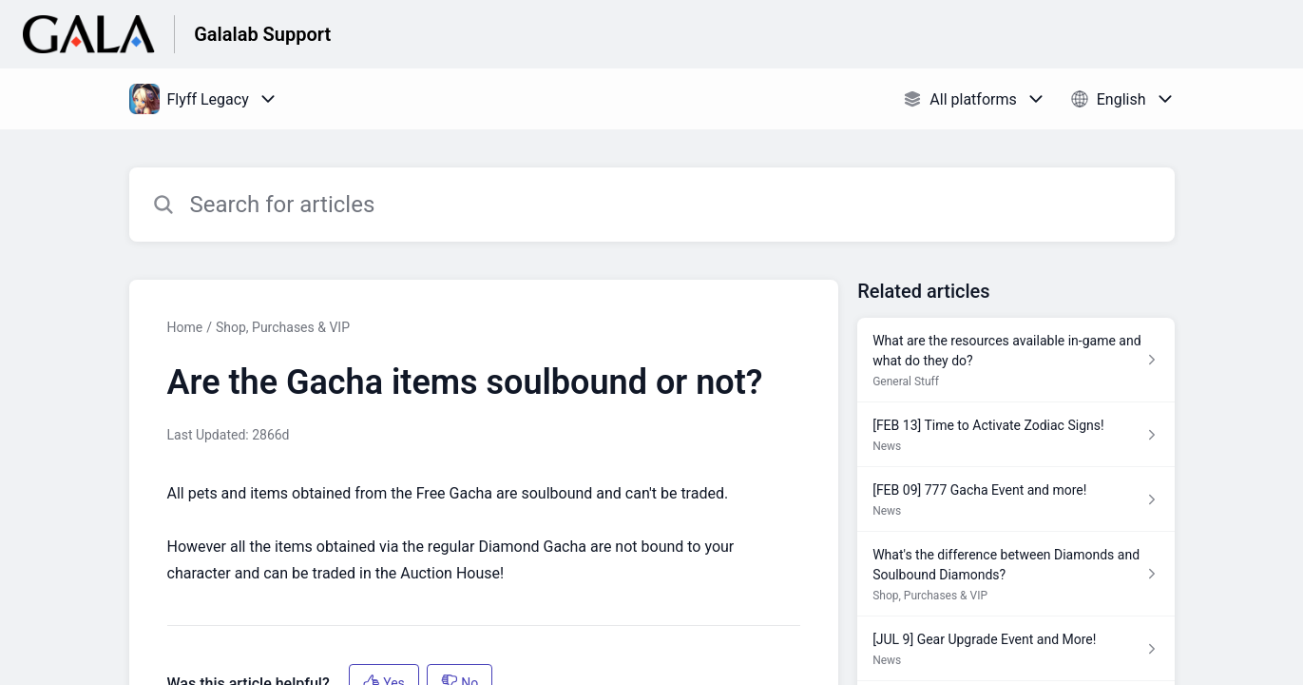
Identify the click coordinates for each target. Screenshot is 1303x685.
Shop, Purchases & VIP (283, 327)
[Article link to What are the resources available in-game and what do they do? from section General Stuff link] (1015, 360)
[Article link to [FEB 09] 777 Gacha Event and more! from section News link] (1015, 499)
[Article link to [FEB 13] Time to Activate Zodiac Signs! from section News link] (1015, 434)
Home (185, 327)
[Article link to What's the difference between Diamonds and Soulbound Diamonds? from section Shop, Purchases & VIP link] (1015, 574)
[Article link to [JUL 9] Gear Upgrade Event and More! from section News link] (1015, 648)
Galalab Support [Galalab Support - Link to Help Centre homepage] (262, 34)
